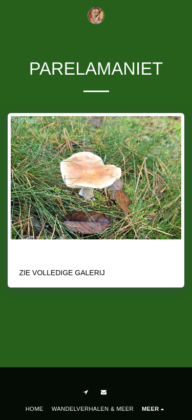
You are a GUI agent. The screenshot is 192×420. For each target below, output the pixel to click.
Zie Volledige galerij (61, 273)
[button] (11, 15)
